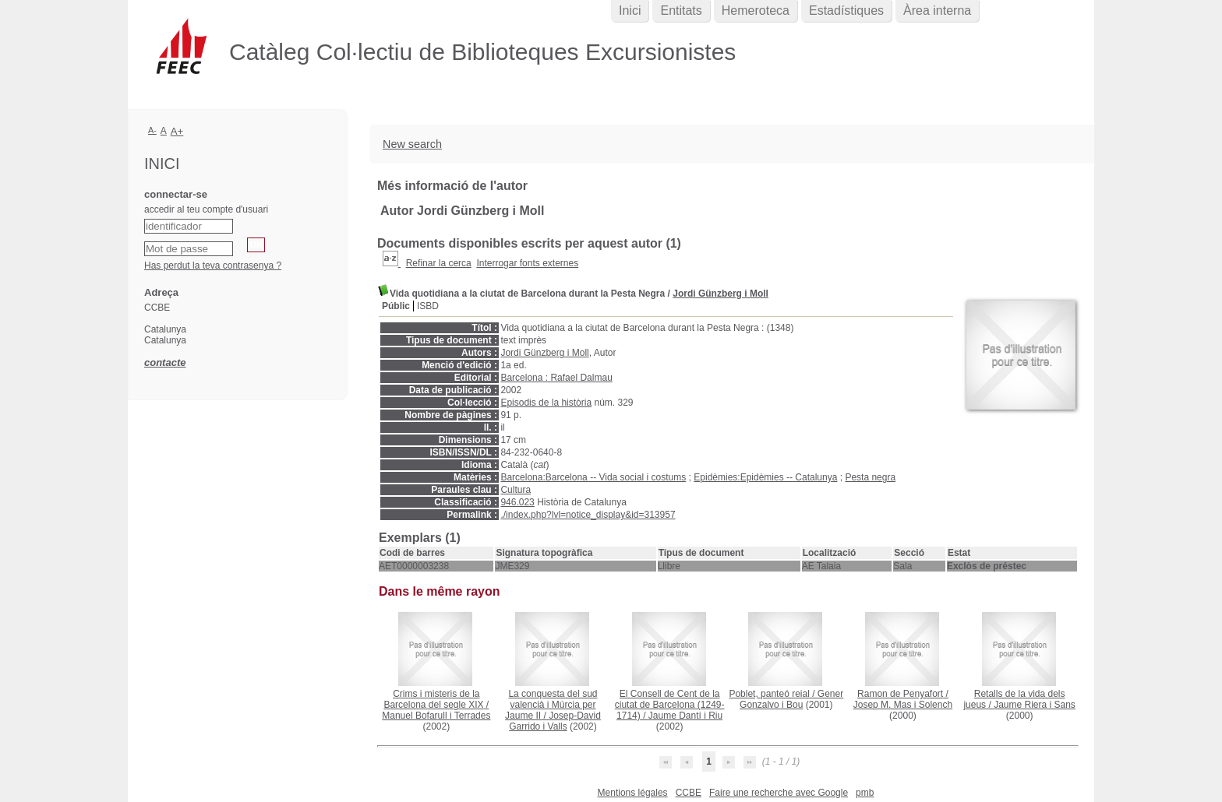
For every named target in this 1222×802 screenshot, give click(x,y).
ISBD (428, 306)
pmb (865, 792)
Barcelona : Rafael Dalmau (556, 377)
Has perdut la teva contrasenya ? (212, 265)
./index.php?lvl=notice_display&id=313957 (587, 514)
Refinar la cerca (438, 263)
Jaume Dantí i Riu (685, 715)
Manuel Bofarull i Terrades (436, 715)
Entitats (680, 10)
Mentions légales (633, 792)
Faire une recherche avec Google (778, 792)
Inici (630, 10)
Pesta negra (870, 477)
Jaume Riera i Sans (1034, 704)
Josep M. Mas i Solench (902, 704)
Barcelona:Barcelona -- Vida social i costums (593, 477)
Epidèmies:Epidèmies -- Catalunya (765, 477)
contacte (164, 362)
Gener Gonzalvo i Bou (791, 699)
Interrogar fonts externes (527, 263)
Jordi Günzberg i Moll (720, 293)
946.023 (517, 502)
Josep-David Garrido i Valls (555, 721)
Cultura (515, 489)
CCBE (688, 792)
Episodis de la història (546, 402)
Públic (396, 306)
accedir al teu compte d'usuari (206, 209)
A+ (177, 131)
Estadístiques (846, 10)
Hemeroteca (755, 10)
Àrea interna (937, 10)
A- (152, 130)
